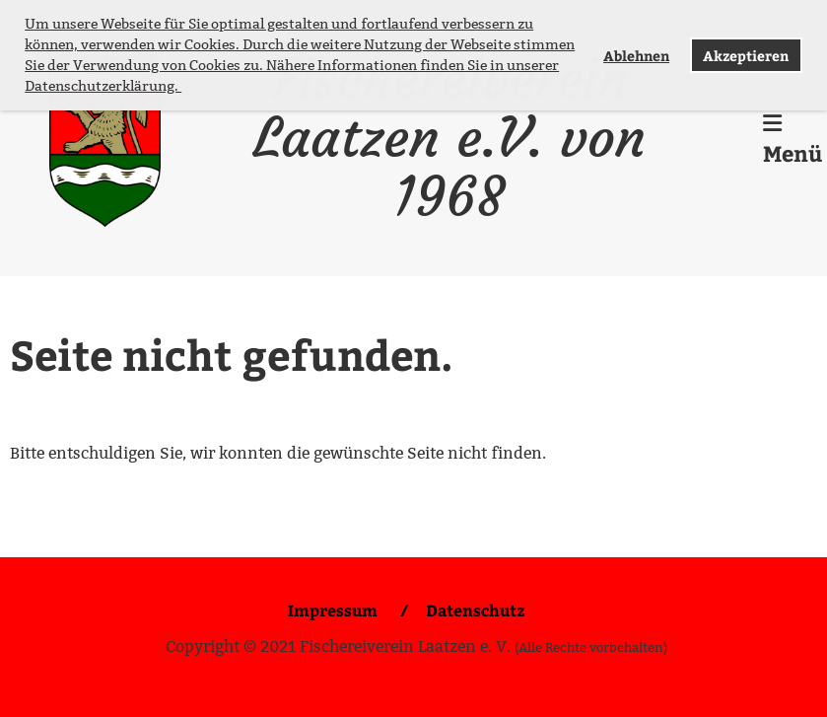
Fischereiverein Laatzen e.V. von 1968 (449, 138)
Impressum (334, 610)
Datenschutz (475, 610)
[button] (184, 88)
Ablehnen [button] (636, 55)
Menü (792, 140)
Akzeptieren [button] (746, 55)
